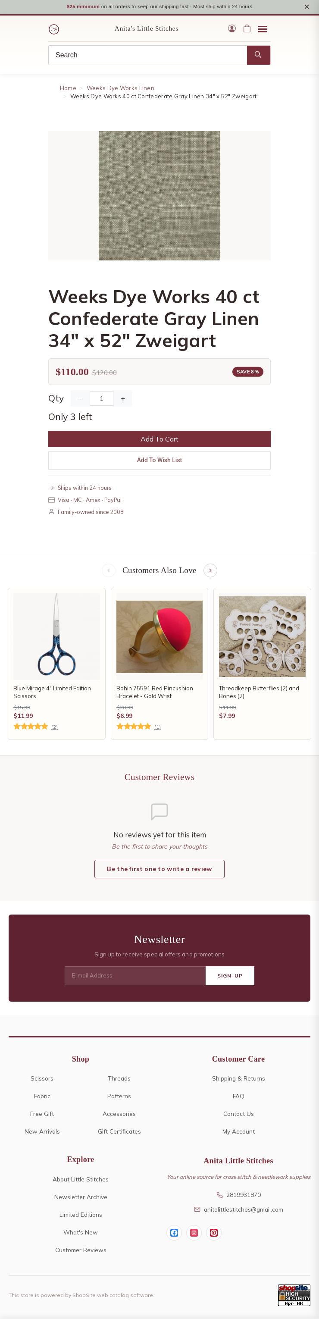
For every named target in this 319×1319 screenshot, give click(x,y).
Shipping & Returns (238, 1079)
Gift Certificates (119, 1132)
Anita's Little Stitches (146, 29)
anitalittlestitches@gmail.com (238, 1210)
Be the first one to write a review (159, 870)
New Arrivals (42, 1132)
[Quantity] (101, 399)
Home (68, 88)
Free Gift (42, 1114)
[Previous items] (109, 571)
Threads (119, 1079)
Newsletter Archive (80, 1197)
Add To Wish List (159, 460)
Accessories (119, 1114)
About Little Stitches (81, 1180)
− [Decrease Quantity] (80, 399)
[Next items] (210, 571)
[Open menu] (262, 29)
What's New (80, 1233)
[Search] (148, 56)
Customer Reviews (80, 1250)
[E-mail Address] (135, 976)
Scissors (42, 1079)
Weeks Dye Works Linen (120, 88)
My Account (238, 1132)
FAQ (238, 1096)
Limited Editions (80, 1215)
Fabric (42, 1096)
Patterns (119, 1096)
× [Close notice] (307, 7)
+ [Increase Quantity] (123, 399)
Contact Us (238, 1114)
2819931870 (238, 1195)
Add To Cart (159, 439)
